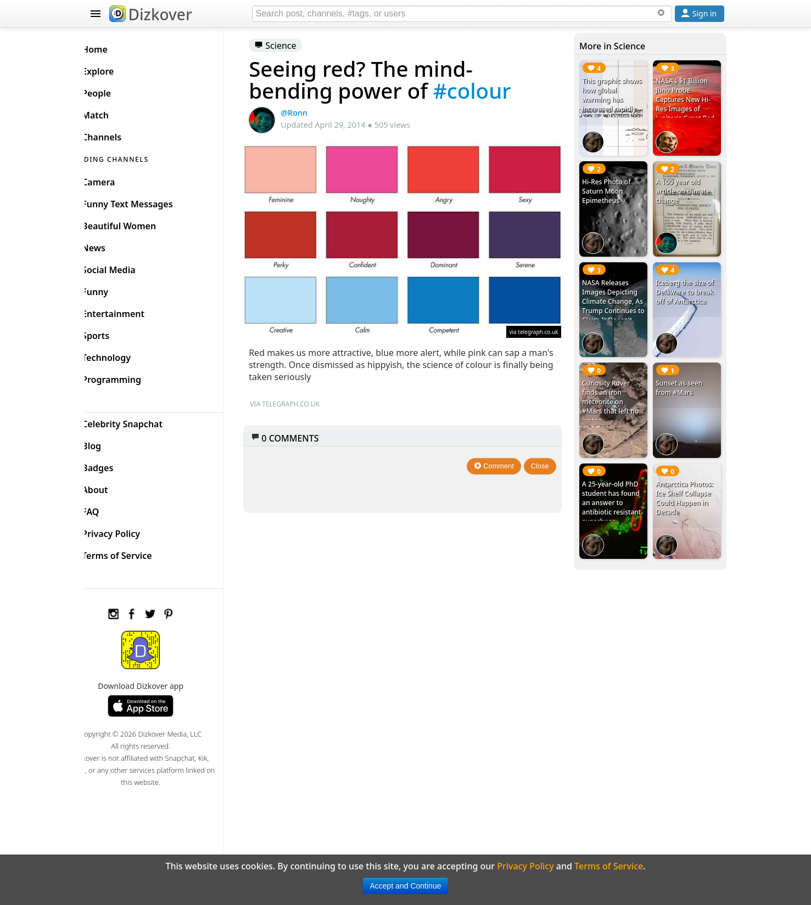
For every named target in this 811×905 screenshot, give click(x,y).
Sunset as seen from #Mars (681, 376)
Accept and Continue (405, 885)
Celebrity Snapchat (140, 421)
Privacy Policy (129, 531)
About (113, 487)
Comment (499, 459)
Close (545, 459)
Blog (109, 443)
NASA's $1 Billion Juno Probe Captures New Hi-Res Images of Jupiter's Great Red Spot (687, 104)
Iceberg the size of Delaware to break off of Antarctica (687, 284)
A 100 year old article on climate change (685, 187)
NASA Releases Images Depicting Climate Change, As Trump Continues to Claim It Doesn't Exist (617, 298)
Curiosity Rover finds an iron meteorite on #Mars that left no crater (616, 390)
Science (292, 45)
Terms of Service (135, 553)
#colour (489, 90)
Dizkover (150, 14)
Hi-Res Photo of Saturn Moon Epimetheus (612, 187)
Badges (115, 465)
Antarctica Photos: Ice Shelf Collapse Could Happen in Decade (687, 483)
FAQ (108, 509)
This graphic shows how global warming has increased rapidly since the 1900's (617, 99)
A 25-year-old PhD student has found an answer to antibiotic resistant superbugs (617, 488)
